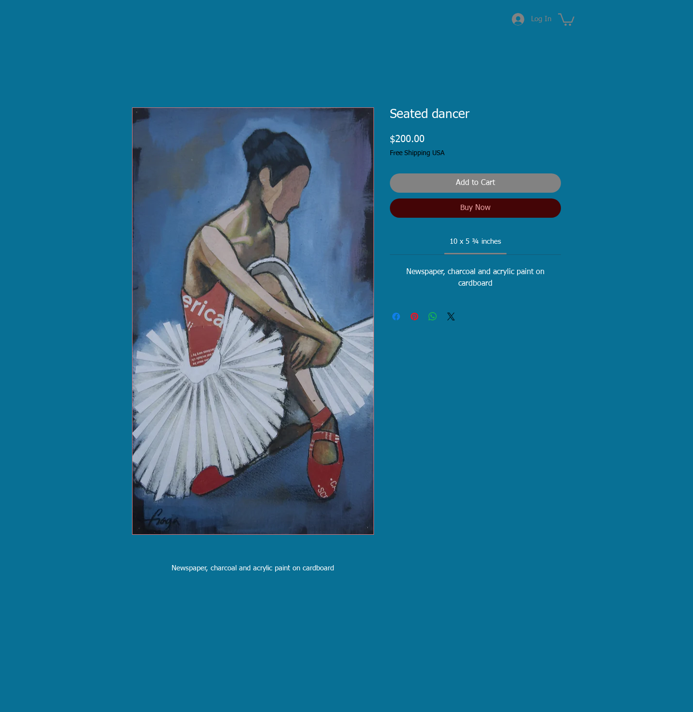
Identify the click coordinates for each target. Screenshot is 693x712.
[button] (566, 19)
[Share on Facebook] (396, 316)
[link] (475, 241)
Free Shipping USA (417, 153)
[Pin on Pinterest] (414, 316)
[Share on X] (451, 316)
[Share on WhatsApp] (433, 316)
